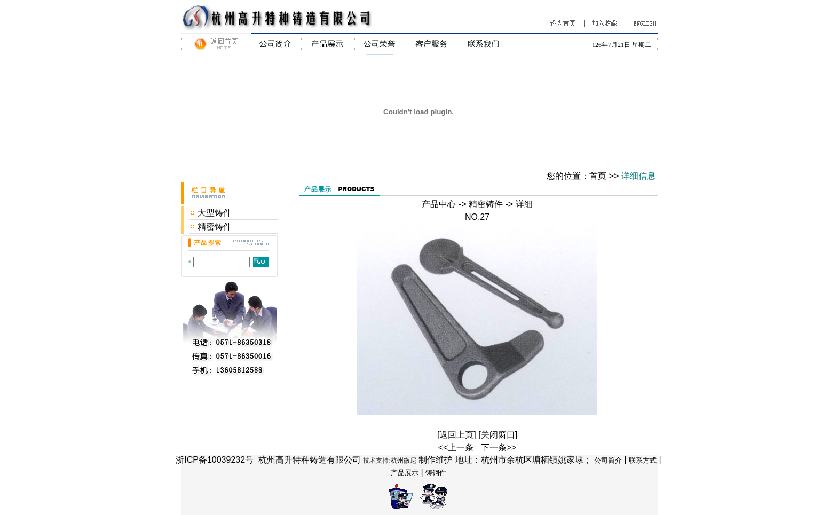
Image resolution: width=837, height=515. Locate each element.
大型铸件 (215, 212)
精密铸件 (215, 226)
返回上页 (456, 434)
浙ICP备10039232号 (215, 459)
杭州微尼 (403, 460)
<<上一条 (456, 447)
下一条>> (499, 447)
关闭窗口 (498, 434)
